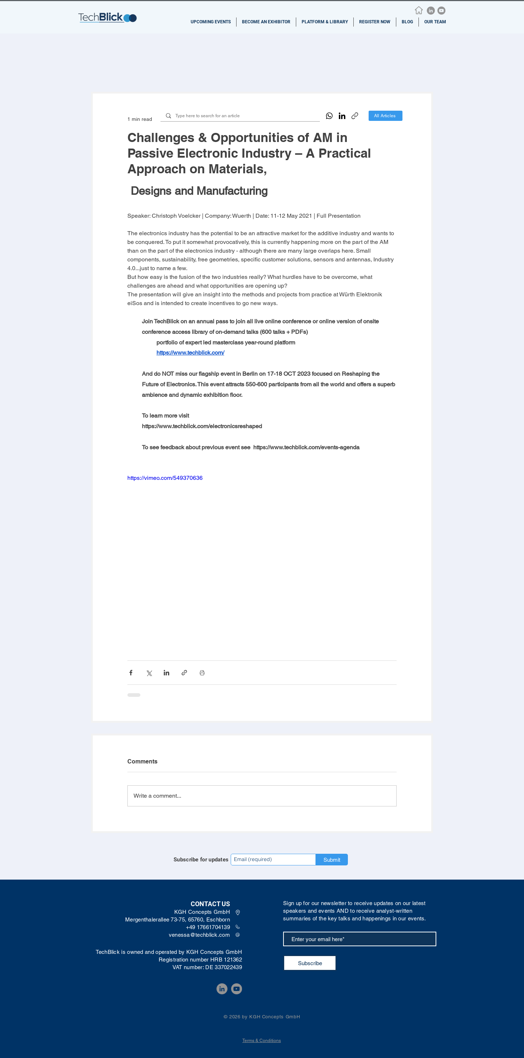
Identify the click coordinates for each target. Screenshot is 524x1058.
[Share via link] (184, 672)
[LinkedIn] (431, 11)
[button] (210, 22)
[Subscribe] (310, 963)
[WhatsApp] (329, 115)
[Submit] (332, 859)
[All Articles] (385, 116)
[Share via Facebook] (130, 672)
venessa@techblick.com (199, 935)
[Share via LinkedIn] (166, 672)
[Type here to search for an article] (240, 116)
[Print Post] (202, 672)
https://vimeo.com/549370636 (165, 477)
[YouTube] (441, 11)
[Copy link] (355, 115)
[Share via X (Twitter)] (148, 672)
